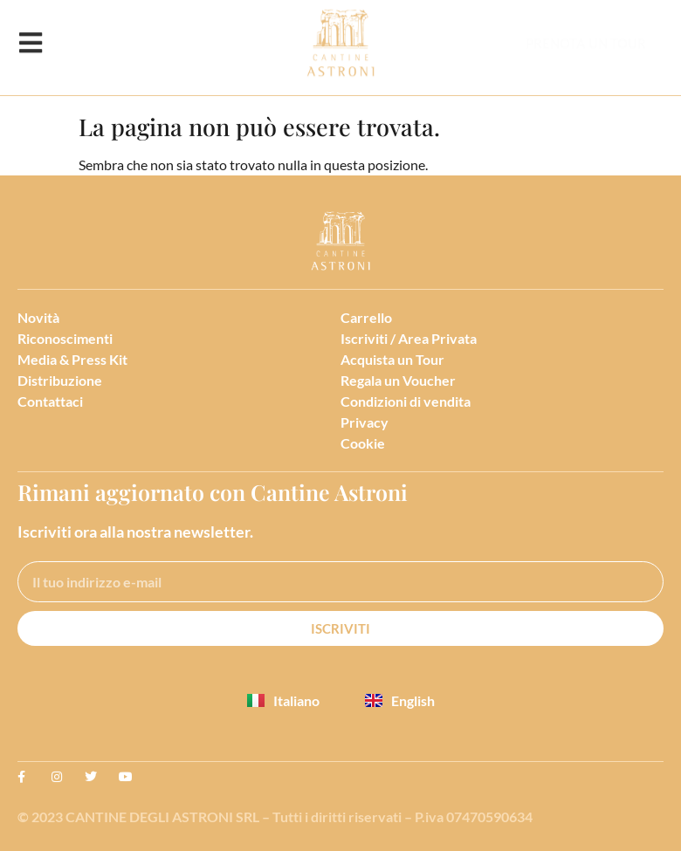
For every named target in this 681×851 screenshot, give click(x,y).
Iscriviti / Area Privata (408, 338)
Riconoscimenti (65, 338)
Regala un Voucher (398, 380)
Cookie (362, 443)
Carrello (366, 317)
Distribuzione (59, 380)
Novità (38, 317)
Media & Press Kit (72, 359)
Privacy (364, 422)
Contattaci (50, 401)
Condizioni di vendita (405, 401)
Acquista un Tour (392, 359)
